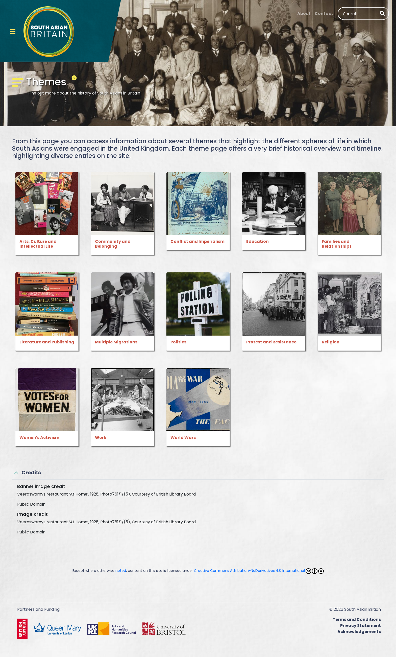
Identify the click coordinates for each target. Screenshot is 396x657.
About (304, 13)
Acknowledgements (359, 632)
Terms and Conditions (357, 619)
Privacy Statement (360, 625)
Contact (324, 13)
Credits (31, 472)
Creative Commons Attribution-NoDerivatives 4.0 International (259, 571)
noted (120, 570)
